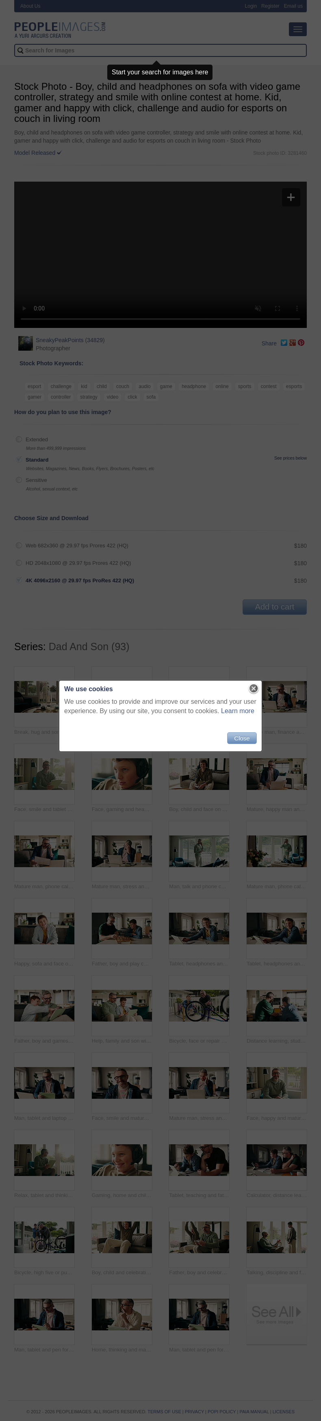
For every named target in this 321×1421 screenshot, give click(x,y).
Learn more (237, 710)
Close (241, 738)
